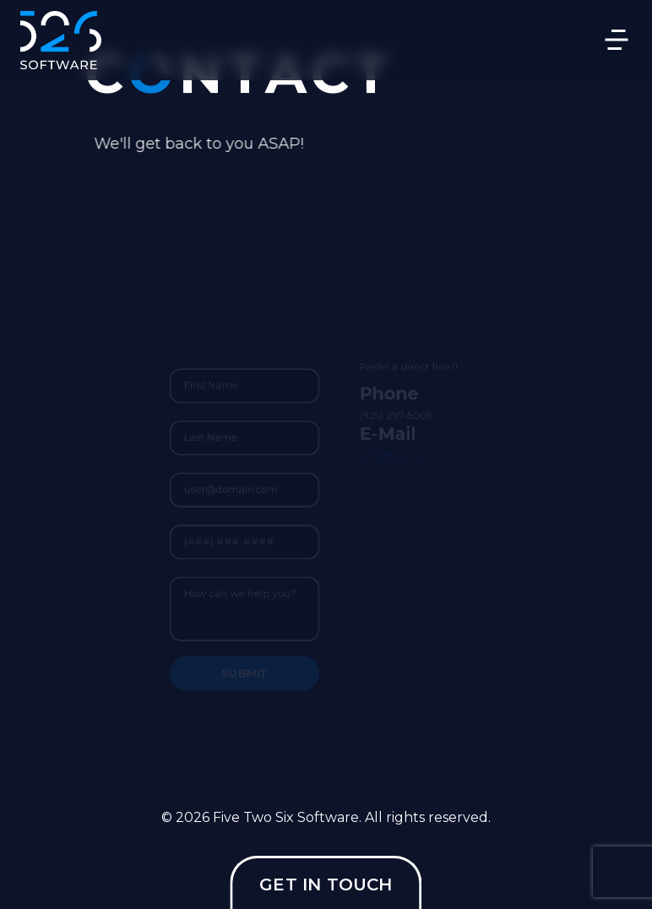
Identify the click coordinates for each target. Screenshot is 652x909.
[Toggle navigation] (616, 39)
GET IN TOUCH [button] (325, 884)
